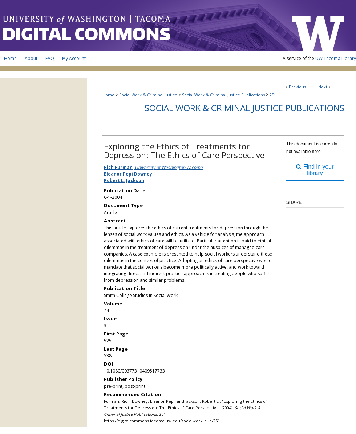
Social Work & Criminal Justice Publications (223, 94)
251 (273, 94)
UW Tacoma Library (335, 58)
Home (108, 94)
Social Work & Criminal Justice (148, 94)
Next (322, 86)
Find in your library (314, 170)
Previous (297, 86)
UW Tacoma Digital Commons (141, 25)
